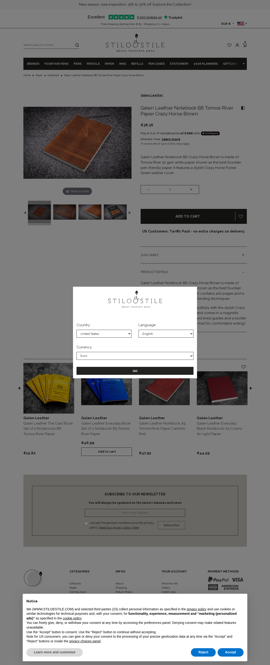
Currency (84, 347)
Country (83, 325)
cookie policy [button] (72, 618)
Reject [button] (203, 652)
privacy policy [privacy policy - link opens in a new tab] (196, 609)
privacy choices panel (85, 641)
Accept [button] (230, 652)
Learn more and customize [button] (54, 652)
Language (147, 325)
